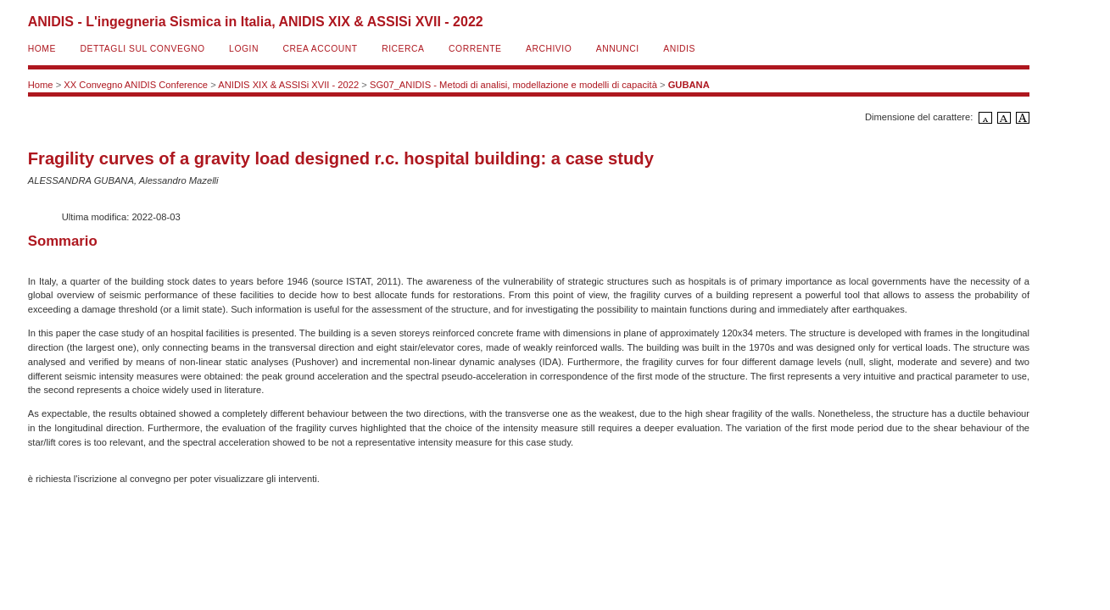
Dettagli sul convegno (142, 48)
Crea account (319, 48)
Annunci (617, 48)
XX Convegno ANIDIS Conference (136, 85)
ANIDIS (679, 48)
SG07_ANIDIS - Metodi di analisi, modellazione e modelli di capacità (513, 85)
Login (244, 48)
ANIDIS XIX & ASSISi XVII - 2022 (288, 85)
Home (42, 48)
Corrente (475, 48)
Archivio (549, 48)
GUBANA (689, 85)
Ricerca (403, 48)
